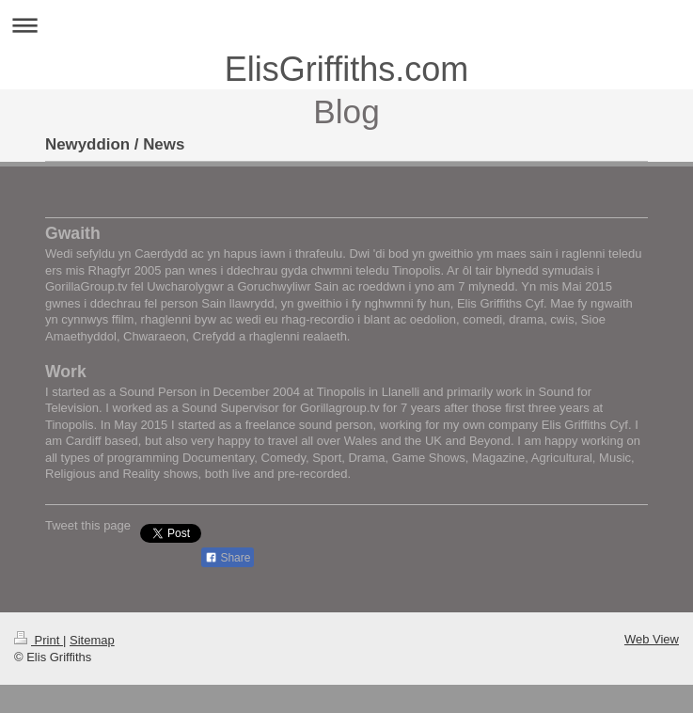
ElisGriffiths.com (346, 69)
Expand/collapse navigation (346, 25)
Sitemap (92, 640)
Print (38, 640)
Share (227, 557)
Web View (651, 639)
